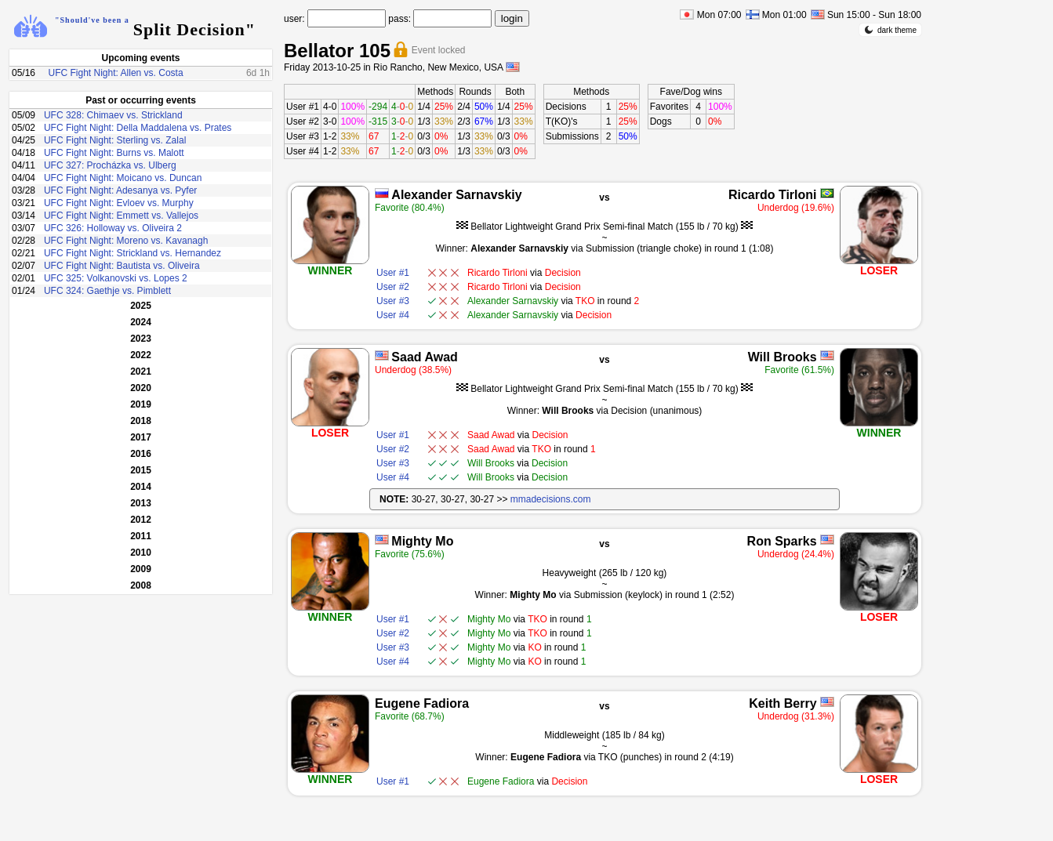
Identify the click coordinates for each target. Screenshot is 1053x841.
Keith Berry (782, 703)
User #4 (302, 151)
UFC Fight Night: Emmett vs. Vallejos (121, 215)
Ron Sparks (782, 541)
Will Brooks (782, 357)
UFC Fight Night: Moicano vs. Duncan (123, 177)
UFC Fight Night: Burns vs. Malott (114, 152)
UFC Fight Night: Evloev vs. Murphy (119, 203)
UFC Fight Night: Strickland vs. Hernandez (132, 253)
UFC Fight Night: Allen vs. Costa (116, 72)
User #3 (302, 136)
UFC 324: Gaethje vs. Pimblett (107, 290)
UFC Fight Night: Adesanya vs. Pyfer (120, 190)
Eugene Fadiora (422, 703)
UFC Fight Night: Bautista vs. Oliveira (122, 265)
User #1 (302, 106)
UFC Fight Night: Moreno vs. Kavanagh (126, 240)
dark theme (890, 29)
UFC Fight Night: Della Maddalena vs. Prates (137, 127)
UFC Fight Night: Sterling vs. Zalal (115, 140)
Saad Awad (424, 357)
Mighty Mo (422, 541)
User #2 (302, 121)
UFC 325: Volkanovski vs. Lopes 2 (115, 278)
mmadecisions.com (550, 499)
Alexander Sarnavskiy (456, 194)
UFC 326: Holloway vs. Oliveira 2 (113, 228)
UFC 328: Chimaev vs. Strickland (113, 115)
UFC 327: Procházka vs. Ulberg (110, 165)
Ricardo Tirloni (772, 194)
